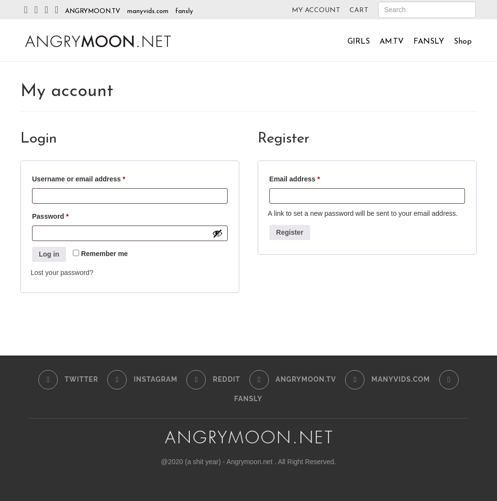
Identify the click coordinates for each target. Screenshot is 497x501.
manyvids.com (147, 11)
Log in (49, 254)
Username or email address (93, 177)
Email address (309, 177)
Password (65, 215)
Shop (463, 42)
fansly (184, 11)
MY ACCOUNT (316, 10)
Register (289, 232)
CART (358, 10)
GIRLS (359, 42)
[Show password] (217, 233)
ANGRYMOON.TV (92, 11)
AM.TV (392, 42)
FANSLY (429, 42)
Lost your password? (62, 272)
